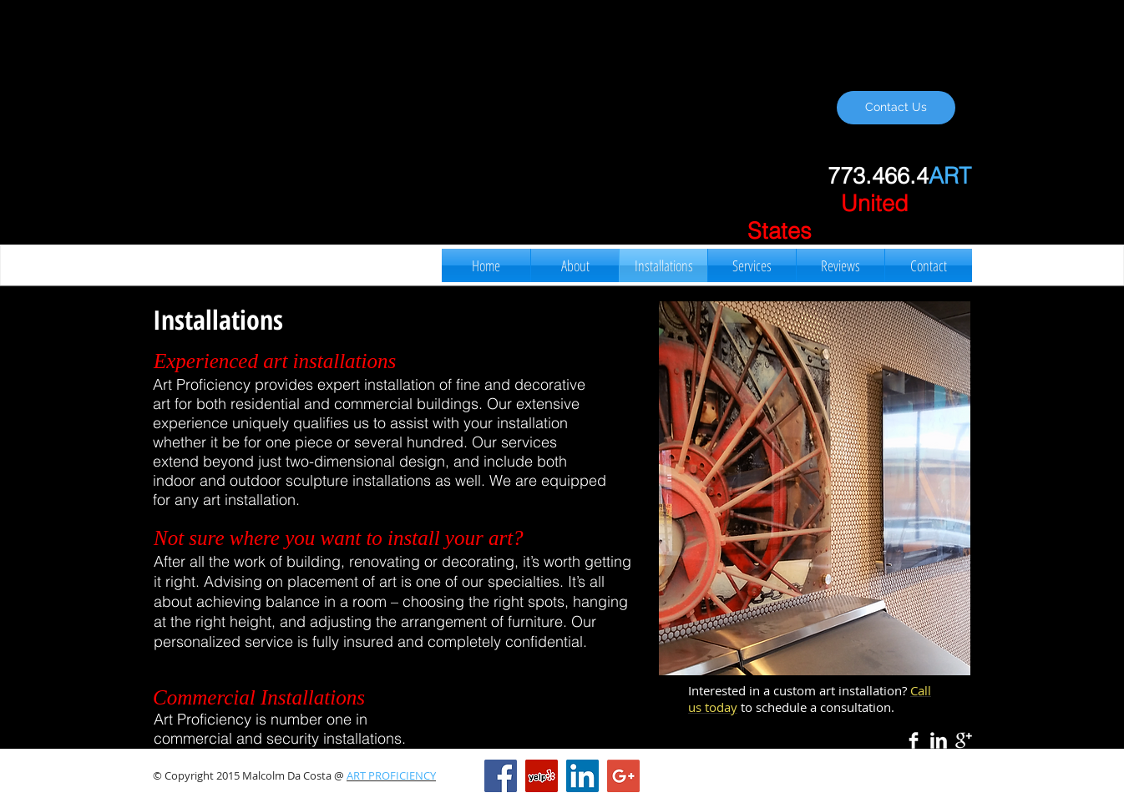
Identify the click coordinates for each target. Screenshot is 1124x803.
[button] (814, 488)
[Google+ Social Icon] (623, 776)
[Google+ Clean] (963, 740)
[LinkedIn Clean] (938, 740)
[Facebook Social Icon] (500, 776)
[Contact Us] (896, 107)
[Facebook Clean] (913, 740)
